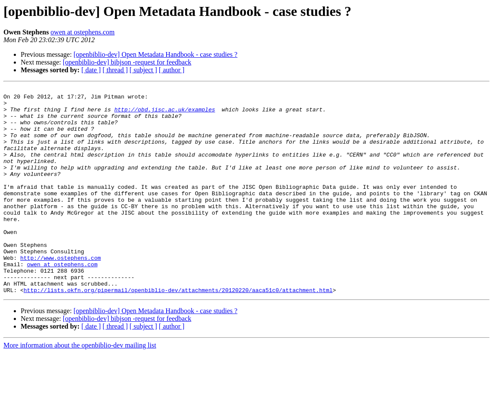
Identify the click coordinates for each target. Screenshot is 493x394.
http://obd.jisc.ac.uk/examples (164, 114)
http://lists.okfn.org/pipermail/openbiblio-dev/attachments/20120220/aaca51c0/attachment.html (178, 331)
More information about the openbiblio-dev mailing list (79, 386)
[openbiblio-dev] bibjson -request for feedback (127, 62)
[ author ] (172, 70)
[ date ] (91, 70)
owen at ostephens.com (82, 32)
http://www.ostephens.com (60, 292)
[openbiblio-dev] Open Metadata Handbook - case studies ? (156, 54)
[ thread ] (115, 70)
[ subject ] (143, 70)
